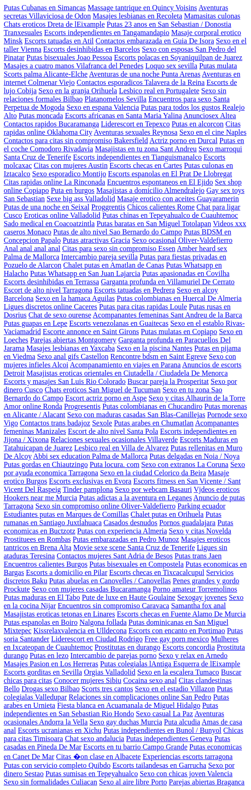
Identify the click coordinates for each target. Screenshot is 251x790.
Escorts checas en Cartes (146, 165)
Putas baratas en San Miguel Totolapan (154, 223)
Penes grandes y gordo (206, 581)
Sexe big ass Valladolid (81, 199)
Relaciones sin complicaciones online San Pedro (140, 697)
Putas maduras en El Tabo (42, 597)
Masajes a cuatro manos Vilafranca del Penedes (74, 66)
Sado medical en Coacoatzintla (49, 223)
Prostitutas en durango (127, 647)
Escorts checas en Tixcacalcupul (156, 572)
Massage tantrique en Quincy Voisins (142, 8)
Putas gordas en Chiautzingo (46, 464)
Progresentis (82, 406)
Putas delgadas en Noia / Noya (194, 456)
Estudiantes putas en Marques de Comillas (66, 514)
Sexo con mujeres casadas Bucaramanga (91, 589)
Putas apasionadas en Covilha (186, 273)
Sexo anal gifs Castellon (73, 356)
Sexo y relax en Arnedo (193, 655)
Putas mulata (218, 66)
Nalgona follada (103, 622)
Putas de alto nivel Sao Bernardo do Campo (117, 232)
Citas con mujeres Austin (70, 165)
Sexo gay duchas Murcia (125, 722)
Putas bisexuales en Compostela (136, 564)
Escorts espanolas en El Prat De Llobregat (170, 174)
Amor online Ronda (33, 406)
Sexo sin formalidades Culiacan (50, 782)
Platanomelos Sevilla (116, 99)
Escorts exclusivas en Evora (90, 481)
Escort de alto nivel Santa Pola (113, 431)
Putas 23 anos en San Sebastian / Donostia (168, 24)
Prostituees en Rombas (37, 539)
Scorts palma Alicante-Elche (46, 74)
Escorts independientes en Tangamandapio (106, 32)
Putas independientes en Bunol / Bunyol (162, 730)
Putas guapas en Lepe (35, 323)
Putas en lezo (48, 655)
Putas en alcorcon (198, 124)
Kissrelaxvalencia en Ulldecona (80, 630)
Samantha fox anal (198, 606)
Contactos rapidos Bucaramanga (51, 124)
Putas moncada (40, 116)
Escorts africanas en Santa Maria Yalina (123, 116)
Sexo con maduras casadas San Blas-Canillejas (136, 415)
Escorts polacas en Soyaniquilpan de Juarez (178, 57)
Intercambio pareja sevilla (99, 257)
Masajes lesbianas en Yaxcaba (70, 348)
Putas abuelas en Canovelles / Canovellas (110, 581)
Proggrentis (108, 207)
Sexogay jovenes (202, 597)
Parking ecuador (201, 506)
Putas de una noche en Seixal (46, 207)
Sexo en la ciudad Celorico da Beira (153, 473)
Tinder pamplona (88, 489)
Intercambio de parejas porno (113, 655)
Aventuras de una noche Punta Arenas (144, 74)
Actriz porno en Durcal (183, 140)
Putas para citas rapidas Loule (143, 307)
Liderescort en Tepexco (135, 124)
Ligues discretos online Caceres (50, 307)
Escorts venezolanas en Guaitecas (118, 323)
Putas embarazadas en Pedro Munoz (126, 539)
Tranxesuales (23, 32)
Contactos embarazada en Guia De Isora (155, 41)
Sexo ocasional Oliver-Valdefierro (182, 240)
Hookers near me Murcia (40, 498)
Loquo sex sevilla (172, 66)
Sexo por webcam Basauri (153, 489)
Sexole (102, 423)
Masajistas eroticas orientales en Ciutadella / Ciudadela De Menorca (127, 373)
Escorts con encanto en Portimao (176, 630)
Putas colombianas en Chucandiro (152, 406)
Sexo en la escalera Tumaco (178, 672)
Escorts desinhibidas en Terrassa (51, 282)
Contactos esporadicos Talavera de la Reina (140, 82)
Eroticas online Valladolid (62, 215)
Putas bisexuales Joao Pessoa (69, 57)
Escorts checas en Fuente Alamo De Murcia (181, 614)
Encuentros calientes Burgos (46, 564)
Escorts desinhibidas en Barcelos (91, 49)
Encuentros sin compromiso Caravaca (113, 606)
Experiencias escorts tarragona (188, 756)
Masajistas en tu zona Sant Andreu (146, 149)
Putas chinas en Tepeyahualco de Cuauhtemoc (170, 215)
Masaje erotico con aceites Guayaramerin (178, 199)
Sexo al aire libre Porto (133, 782)
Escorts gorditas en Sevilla (43, 672)
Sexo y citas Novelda (200, 531)
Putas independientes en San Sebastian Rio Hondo (111, 709)
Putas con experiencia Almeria (122, 531)
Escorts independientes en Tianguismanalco (137, 157)
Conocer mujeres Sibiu (88, 680)
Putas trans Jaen (198, 556)
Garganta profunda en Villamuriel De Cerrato (167, 282)
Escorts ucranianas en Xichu (60, 730)
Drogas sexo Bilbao (51, 689)
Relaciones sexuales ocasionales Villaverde (114, 439)
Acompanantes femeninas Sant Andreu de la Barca (167, 315)
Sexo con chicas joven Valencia (186, 774)
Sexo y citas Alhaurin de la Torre (197, 398)
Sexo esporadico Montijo (69, 174)
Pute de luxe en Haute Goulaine (128, 597)
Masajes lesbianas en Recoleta (137, 16)
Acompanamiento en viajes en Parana (125, 365)
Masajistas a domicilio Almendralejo (150, 190)
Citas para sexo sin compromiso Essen (118, 248)
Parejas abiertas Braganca (207, 782)
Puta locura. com (115, 464)
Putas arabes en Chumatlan (153, 423)
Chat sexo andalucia (94, 738)
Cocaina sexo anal (149, 680)
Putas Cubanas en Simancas (45, 8)
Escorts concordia (188, 647)
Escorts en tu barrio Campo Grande (135, 747)
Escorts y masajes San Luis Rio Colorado (65, 381)
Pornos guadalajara (187, 523)
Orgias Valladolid (109, 672)
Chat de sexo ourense (60, 315)
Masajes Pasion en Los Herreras (51, 664)
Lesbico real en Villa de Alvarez (121, 448)
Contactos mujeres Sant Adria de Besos (115, 556)
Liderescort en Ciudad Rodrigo (97, 639)
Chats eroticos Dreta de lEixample (54, 24)
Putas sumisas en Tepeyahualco (92, 774)
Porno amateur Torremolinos (194, 589)
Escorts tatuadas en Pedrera (134, 290)
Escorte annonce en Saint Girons (91, 331)
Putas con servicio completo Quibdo (57, 765)
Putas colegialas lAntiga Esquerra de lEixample (170, 664)
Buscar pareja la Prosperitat (168, 381)
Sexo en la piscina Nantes (154, 348)
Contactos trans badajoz (55, 423)
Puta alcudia (182, 722)
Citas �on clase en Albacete (98, 756)
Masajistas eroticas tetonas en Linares (59, 614)
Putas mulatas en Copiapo (179, 331)
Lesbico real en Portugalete (159, 91)
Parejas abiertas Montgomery (73, 340)
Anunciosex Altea (209, 116)
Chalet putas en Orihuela (167, 514)
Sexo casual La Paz (164, 714)
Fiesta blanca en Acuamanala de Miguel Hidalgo (128, 705)
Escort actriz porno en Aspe (106, 398)
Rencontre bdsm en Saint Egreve (159, 356)
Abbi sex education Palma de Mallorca (90, 456)
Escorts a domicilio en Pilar (66, 572)
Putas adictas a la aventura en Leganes (135, 498)
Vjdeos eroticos (216, 489)
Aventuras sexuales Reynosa (136, 132)
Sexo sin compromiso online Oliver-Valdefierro (105, 506)
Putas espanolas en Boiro (40, 622)
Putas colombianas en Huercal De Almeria (179, 298)
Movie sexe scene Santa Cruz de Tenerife (134, 547)
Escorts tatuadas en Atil (59, 41)
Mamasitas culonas (212, 16)
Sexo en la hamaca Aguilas (75, 298)
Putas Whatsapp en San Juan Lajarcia (85, 273)
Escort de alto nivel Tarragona (48, 290)
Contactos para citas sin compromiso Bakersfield (76, 140)
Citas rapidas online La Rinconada (54, 182)
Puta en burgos (72, 190)
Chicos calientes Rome (161, 207)
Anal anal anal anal (32, 248)
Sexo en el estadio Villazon (175, 689)
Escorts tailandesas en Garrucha (159, 765)
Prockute (17, 589)
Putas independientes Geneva (169, 738)
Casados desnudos (131, 523)
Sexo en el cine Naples (212, 132)
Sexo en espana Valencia (102, 107)
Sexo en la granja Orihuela (78, 91)
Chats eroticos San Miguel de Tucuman (103, 390)
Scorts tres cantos (107, 689)
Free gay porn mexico (177, 639)
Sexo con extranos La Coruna (184, 464)
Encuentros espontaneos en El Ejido (160, 182)
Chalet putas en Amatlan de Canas (113, 265)
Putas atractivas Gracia (96, 240)
